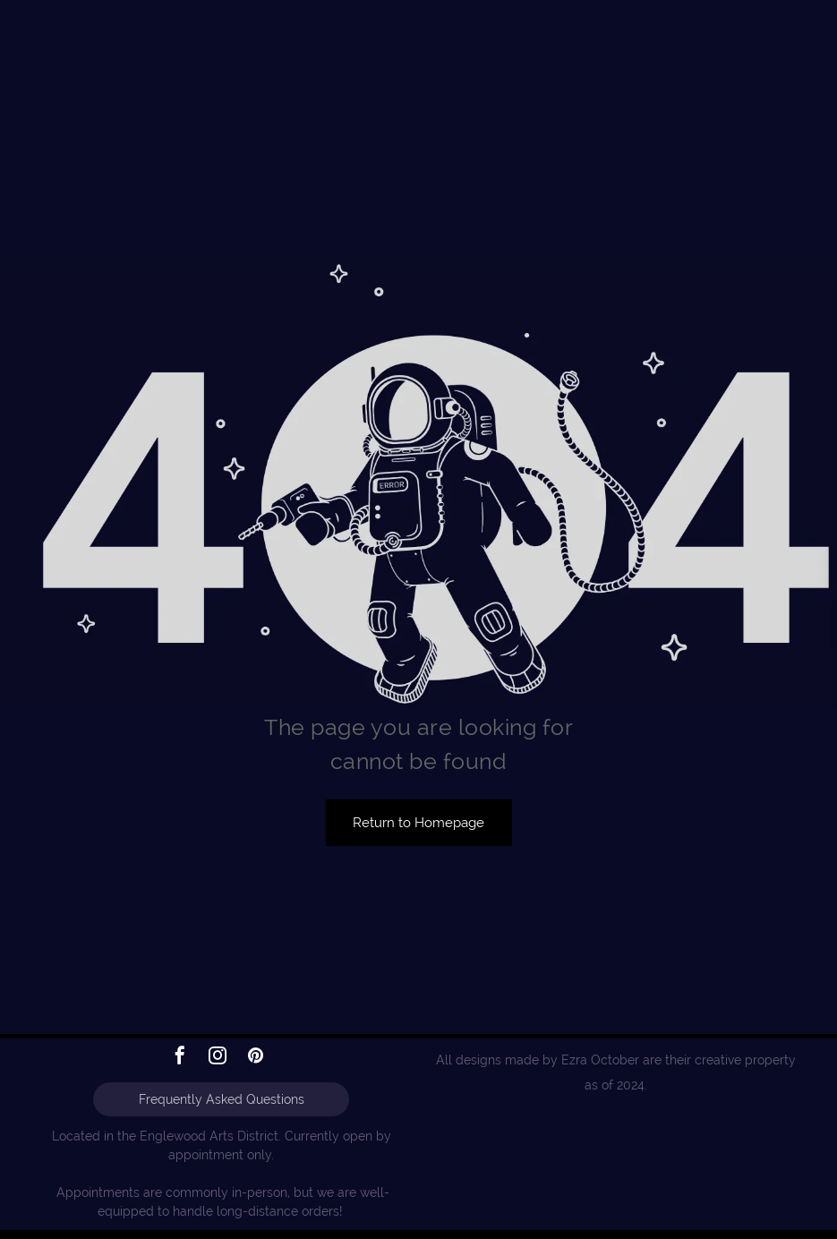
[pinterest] (255, 1057)
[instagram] (217, 1057)
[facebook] (180, 1057)
